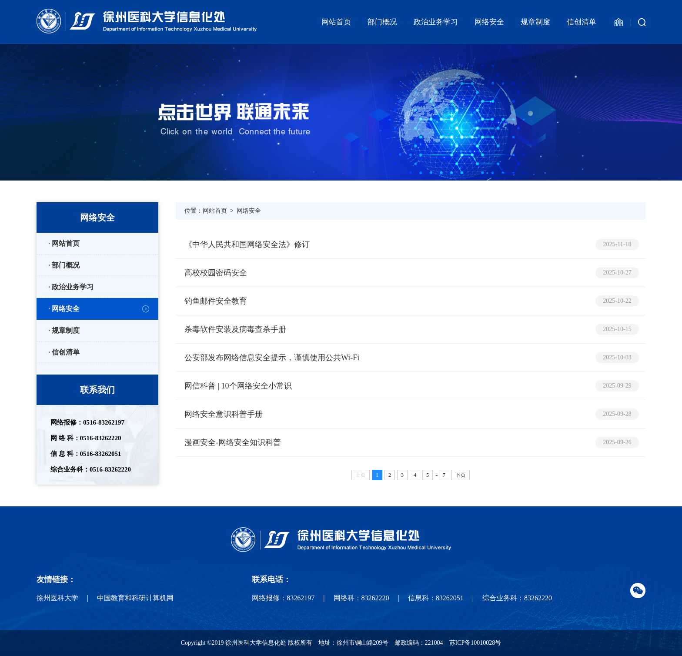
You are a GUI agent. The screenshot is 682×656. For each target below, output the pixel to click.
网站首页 (336, 22)
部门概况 (382, 22)
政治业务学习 (436, 22)
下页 (460, 475)
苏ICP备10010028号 (475, 642)
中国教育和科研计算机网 (135, 598)
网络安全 (489, 22)
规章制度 (535, 22)
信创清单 (581, 22)
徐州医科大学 (57, 598)
